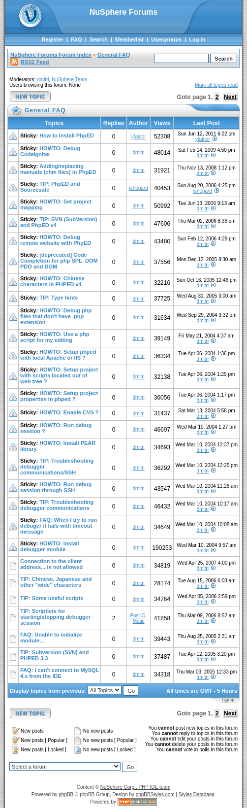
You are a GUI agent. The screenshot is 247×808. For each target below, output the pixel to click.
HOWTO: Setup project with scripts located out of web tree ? (59, 375)
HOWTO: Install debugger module (49, 546)
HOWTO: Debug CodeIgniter (50, 151)
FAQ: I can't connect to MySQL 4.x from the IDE (59, 673)
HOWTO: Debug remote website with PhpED (55, 240)
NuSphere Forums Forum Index (50, 55)
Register (52, 39)
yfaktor (138, 136)
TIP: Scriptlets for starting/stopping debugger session (55, 617)
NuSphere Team (69, 79)
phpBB (66, 794)
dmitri (43, 79)
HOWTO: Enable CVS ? (68, 412)
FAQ (76, 39)
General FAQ (113, 55)
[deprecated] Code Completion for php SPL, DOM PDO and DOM (59, 260)
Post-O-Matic (138, 618)
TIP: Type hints (58, 298)
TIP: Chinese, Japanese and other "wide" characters (56, 582)
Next (230, 97)
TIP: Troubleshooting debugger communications (56, 505)
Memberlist (129, 39)
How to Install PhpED (66, 135)
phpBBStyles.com (155, 794)
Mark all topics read (216, 85)
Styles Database (197, 794)
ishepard (138, 188)
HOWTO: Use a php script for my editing (54, 337)
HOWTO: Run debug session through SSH (56, 487)
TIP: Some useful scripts (51, 598)
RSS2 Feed (29, 62)
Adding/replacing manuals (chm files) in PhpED (58, 169)
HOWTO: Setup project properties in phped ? (59, 396)
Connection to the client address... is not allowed (51, 564)
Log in (197, 39)
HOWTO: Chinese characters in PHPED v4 (52, 281)
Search (99, 39)
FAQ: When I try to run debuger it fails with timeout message (58, 526)
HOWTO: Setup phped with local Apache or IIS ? (58, 355)
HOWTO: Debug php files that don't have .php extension (56, 316)
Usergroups (166, 39)
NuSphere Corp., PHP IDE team (135, 787)
